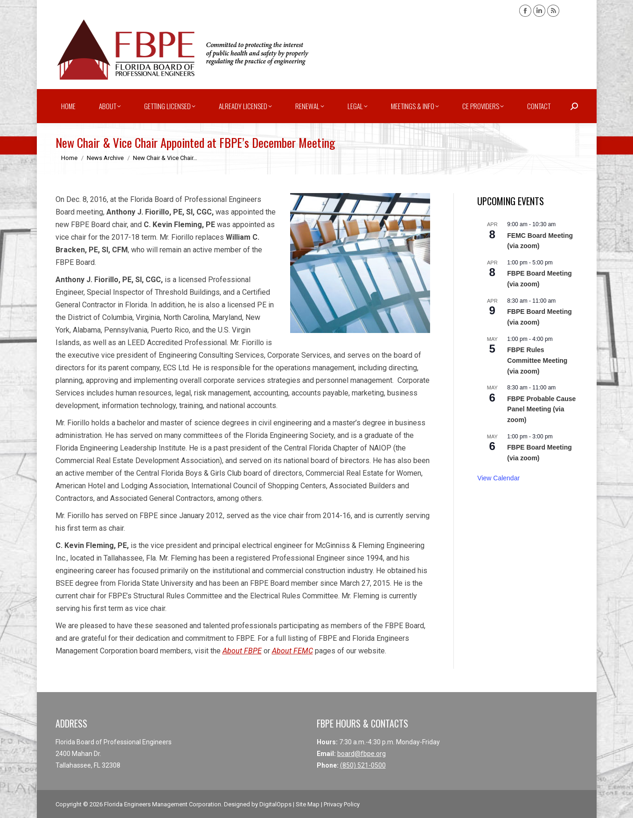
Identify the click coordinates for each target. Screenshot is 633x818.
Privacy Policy (342, 804)
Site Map (308, 804)
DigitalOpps (275, 804)
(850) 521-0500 (363, 765)
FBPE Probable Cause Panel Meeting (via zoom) (541, 409)
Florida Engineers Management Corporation (162, 804)
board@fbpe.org (361, 753)
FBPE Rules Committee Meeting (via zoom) (537, 360)
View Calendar (498, 478)
